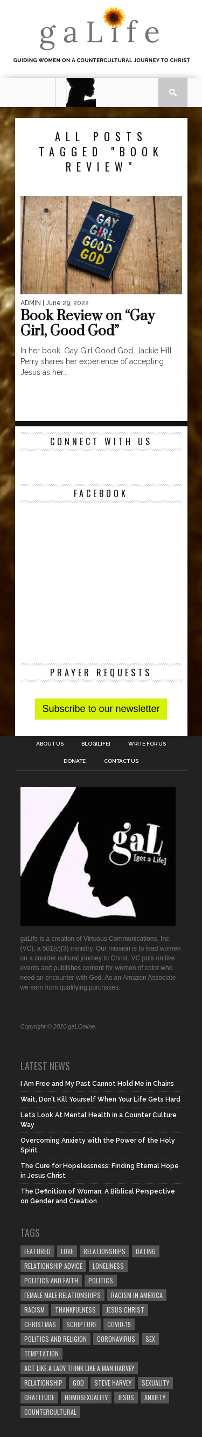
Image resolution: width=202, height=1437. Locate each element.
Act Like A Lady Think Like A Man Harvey (79, 1368)
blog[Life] (95, 744)
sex (150, 1338)
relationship (43, 1382)
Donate (75, 761)
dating (146, 1251)
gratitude (39, 1397)
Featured (37, 1251)
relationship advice (53, 1265)
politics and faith (51, 1280)
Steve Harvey (112, 1382)
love (67, 1251)
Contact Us (121, 761)
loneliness (108, 1265)
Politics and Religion (55, 1338)
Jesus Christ (125, 1309)
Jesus (126, 1397)
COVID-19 (119, 1324)
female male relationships (62, 1295)
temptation (41, 1353)
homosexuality (86, 1397)
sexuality (155, 1382)
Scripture (81, 1324)
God (78, 1382)
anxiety (154, 1397)
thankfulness (75, 1309)
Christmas (40, 1324)
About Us (50, 744)
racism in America (137, 1295)
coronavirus (116, 1338)
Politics (100, 1280)
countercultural (50, 1411)
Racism (34, 1309)
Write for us (147, 744)
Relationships (104, 1251)
